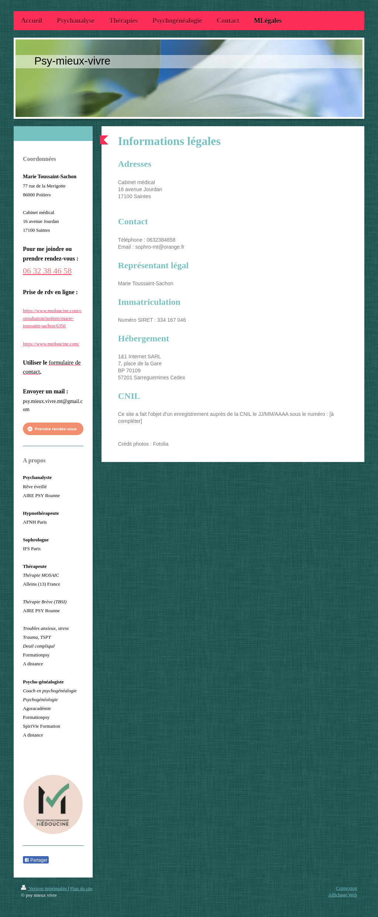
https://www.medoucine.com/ (51, 344)
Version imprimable (44, 888)
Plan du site (81, 888)
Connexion (346, 888)
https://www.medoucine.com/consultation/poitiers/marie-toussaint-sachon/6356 (52, 318)
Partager (35, 860)
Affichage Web (342, 894)
